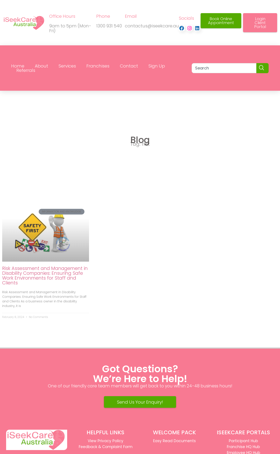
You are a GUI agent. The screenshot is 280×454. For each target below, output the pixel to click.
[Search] (262, 68)
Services (67, 66)
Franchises (97, 66)
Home (17, 66)
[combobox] (224, 68)
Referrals (25, 70)
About (41, 66)
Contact (129, 66)
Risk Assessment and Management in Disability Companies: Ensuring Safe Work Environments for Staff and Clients (45, 275)
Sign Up (157, 66)
